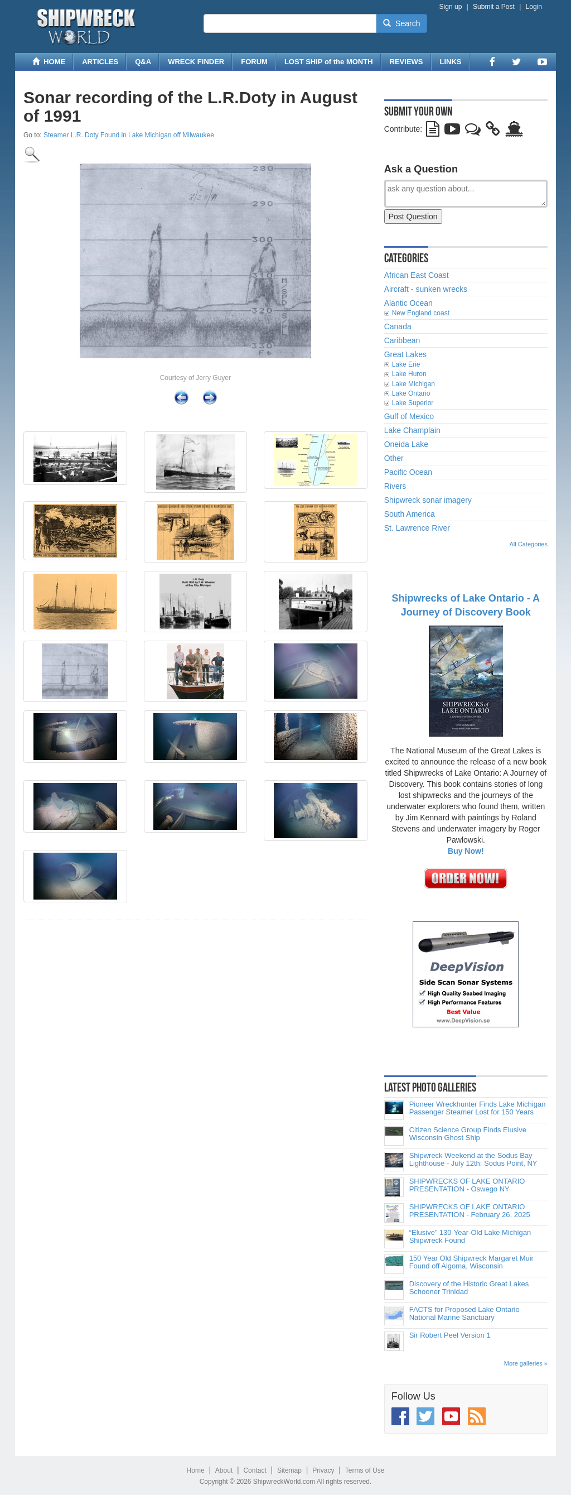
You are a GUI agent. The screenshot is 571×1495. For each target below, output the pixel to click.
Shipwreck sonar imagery (428, 500)
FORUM (254, 61)
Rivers (395, 486)
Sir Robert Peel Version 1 (450, 1335)
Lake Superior (413, 403)
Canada (398, 326)
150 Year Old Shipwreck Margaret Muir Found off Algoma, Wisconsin (471, 1262)
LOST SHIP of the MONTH (328, 61)
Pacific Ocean (408, 472)
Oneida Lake (406, 444)
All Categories (529, 544)
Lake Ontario (411, 393)
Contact (254, 1470)
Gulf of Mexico (409, 416)
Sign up (450, 7)
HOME (48, 61)
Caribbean (402, 340)
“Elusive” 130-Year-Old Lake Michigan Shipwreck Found (470, 1236)
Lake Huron (409, 374)
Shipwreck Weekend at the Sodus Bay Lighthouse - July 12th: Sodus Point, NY (473, 1159)
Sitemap (289, 1470)
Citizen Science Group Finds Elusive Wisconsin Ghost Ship (467, 1134)
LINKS (451, 61)
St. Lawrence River (417, 527)
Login (534, 7)
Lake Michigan (413, 384)
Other (394, 458)
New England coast (420, 313)
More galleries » (526, 1363)
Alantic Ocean (408, 303)
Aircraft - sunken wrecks (425, 289)
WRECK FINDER (196, 61)
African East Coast (416, 275)
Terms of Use (365, 1470)
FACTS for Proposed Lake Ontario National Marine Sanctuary (464, 1313)
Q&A (143, 61)
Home (196, 1470)
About (224, 1470)
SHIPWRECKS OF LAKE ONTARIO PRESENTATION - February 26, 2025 (469, 1211)
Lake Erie (406, 364)
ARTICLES (100, 61)
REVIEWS (406, 61)
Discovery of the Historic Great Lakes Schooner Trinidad (469, 1288)
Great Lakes (405, 354)
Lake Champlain (412, 430)
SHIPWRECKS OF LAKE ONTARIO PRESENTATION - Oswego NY (467, 1185)
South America (409, 513)
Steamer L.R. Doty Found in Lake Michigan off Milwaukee (128, 135)
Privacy (323, 1470)
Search (401, 23)
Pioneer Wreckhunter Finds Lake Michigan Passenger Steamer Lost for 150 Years (477, 1108)
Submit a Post (494, 7)
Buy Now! (466, 851)
